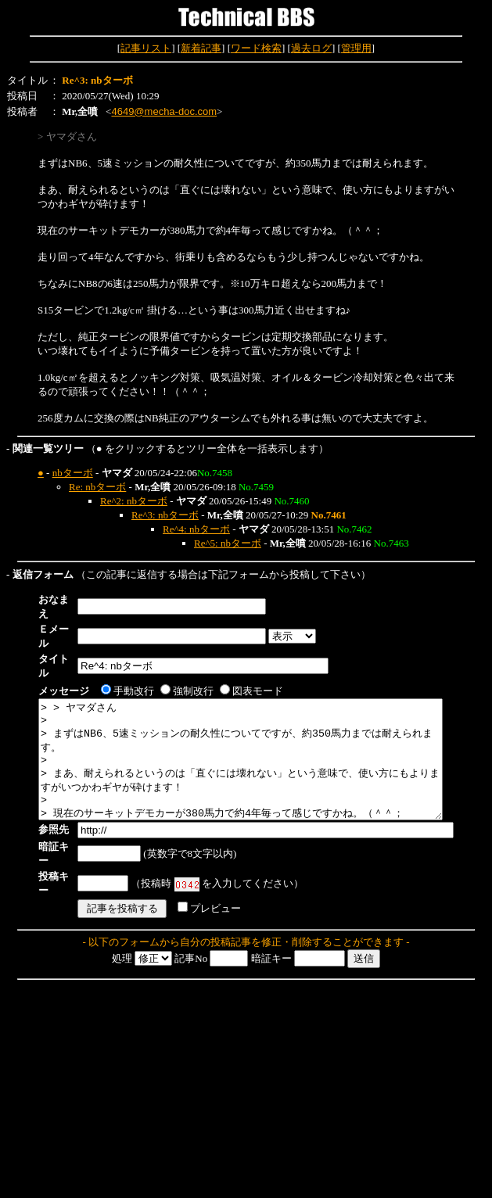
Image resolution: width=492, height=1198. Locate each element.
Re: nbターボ (97, 487)
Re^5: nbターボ (227, 543)
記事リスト (145, 48)
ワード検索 (256, 48)
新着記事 (201, 48)
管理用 (356, 48)
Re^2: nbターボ (133, 501)
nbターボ (72, 473)
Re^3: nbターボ (165, 515)
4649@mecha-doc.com (164, 111)
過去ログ (311, 48)
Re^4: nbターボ (196, 529)
